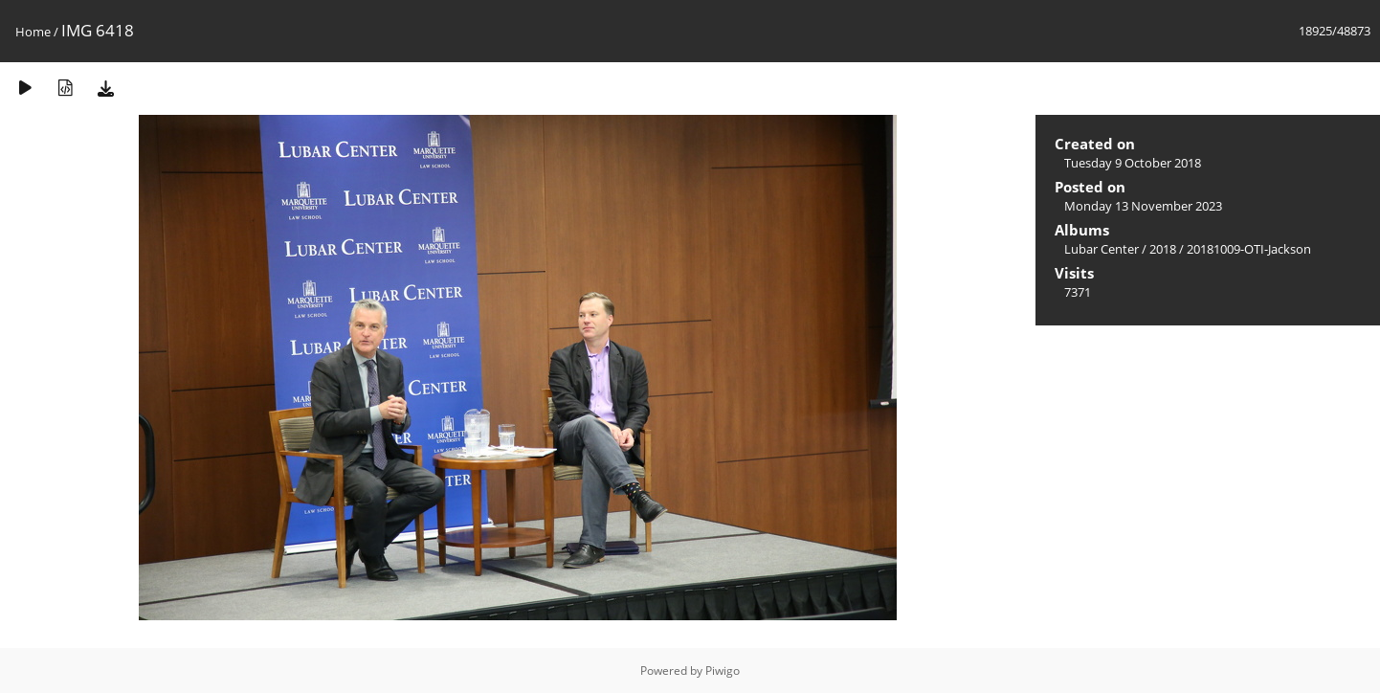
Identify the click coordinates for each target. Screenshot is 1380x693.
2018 (1162, 248)
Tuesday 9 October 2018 (1132, 162)
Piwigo (722, 670)
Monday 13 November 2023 (1143, 205)
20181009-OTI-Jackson (1249, 248)
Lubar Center (1101, 248)
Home (33, 31)
